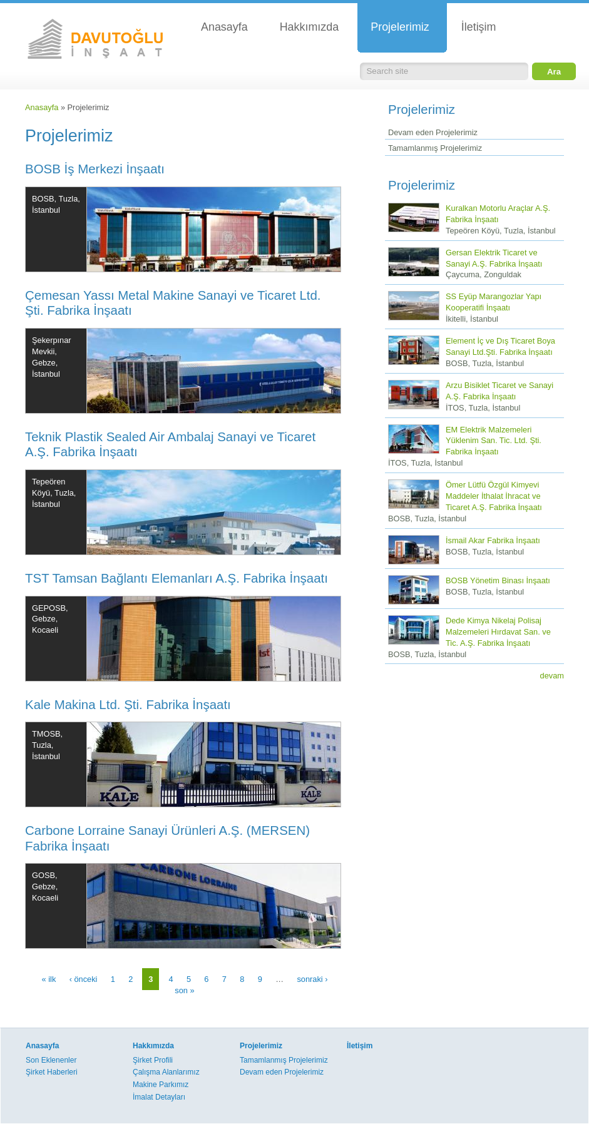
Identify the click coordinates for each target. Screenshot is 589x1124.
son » (184, 990)
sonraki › (312, 979)
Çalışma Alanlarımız (166, 1072)
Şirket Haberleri (52, 1072)
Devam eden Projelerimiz (433, 132)
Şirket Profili (153, 1060)
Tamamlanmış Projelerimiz (435, 148)
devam (552, 675)
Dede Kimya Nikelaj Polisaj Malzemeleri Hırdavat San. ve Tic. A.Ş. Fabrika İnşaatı (498, 632)
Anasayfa (41, 107)
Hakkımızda (153, 1045)
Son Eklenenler (51, 1060)
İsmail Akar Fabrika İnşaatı (493, 540)
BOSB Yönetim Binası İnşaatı (498, 580)
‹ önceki (83, 979)
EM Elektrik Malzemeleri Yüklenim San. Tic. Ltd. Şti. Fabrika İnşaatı (493, 441)
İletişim (359, 1045)
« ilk (49, 979)
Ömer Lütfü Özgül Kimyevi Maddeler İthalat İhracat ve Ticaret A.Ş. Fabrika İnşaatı (494, 496)
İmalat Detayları (159, 1097)
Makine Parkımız (160, 1084)
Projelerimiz (261, 1045)
